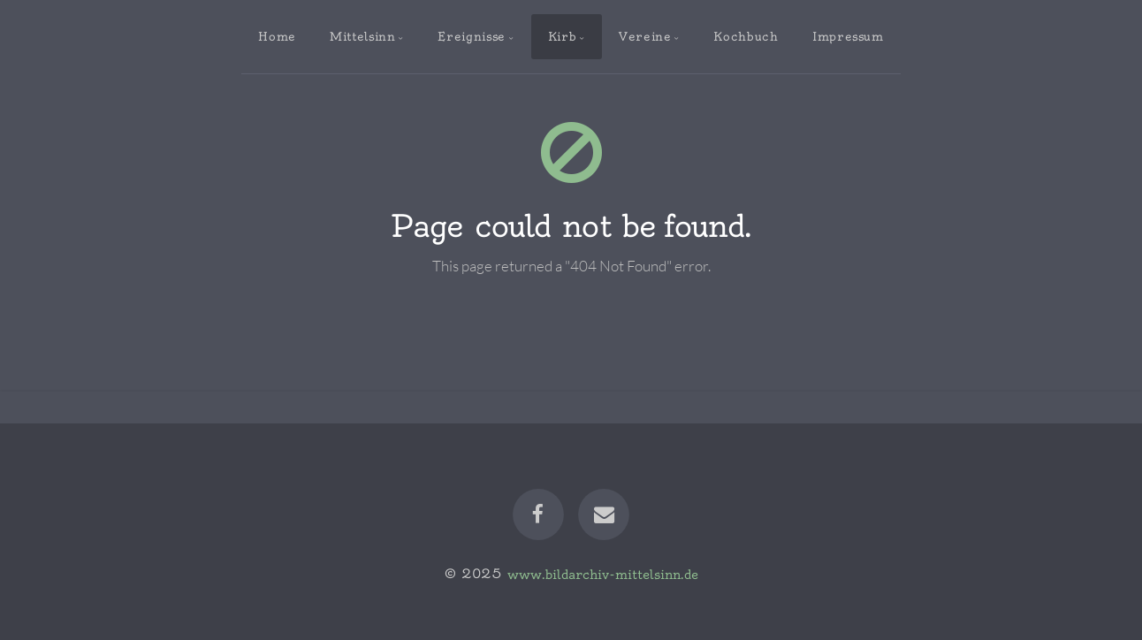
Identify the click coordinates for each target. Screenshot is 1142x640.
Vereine (645, 36)
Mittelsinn (362, 36)
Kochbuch (745, 36)
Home (277, 36)
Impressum (848, 36)
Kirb (562, 36)
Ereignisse (471, 36)
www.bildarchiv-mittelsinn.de (602, 574)
